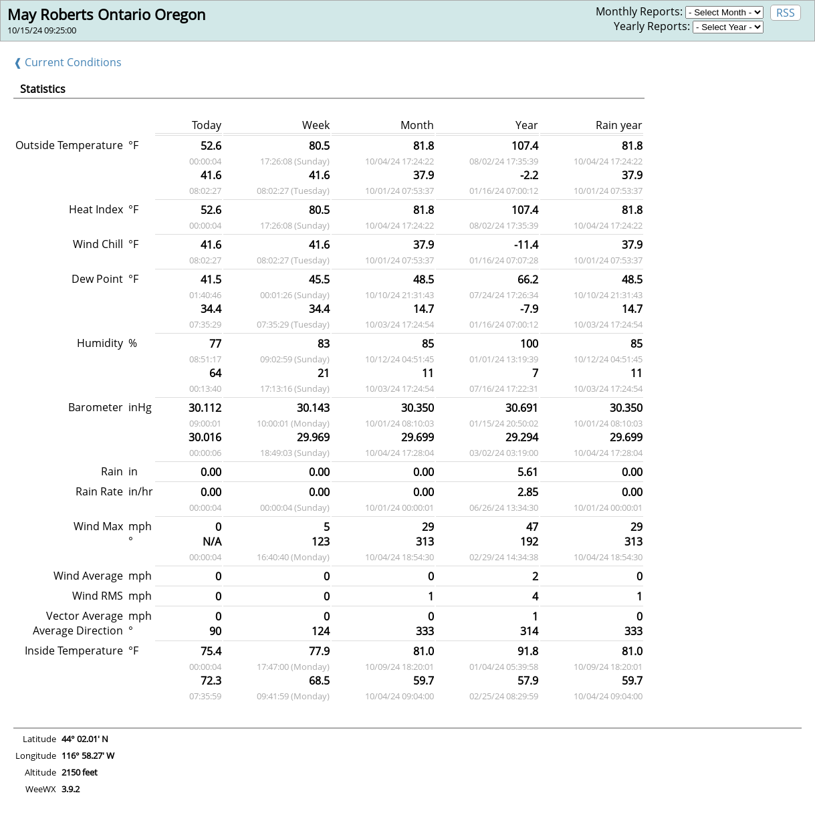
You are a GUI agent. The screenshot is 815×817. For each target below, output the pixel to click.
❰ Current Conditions (67, 62)
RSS (785, 12)
